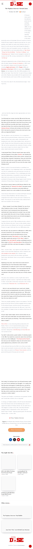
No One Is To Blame (21, 52)
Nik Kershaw (24, 423)
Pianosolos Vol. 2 (24, 283)
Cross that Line (26, 329)
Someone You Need (17, 186)
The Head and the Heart (23, 339)
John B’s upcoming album (15, 242)
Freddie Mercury (6, 423)
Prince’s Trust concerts (21, 350)
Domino (20, 154)
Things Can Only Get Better (8, 52)
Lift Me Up (4, 58)
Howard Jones (13, 423)
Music (12, 418)
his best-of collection (18, 63)
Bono (14, 421)
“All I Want (20, 238)
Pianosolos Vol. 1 (13, 283)
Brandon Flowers (20, 421)
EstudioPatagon (21, 545)
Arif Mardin (9, 421)
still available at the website (8, 253)
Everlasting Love (6, 54)
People (20, 67)
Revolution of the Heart (7, 69)
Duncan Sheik (27, 421)
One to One (4, 324)
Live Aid (19, 423)
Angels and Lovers (10, 67)
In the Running (16, 329)
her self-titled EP (12, 240)
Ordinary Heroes (5, 128)
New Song (27, 50)
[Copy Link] (16, 444)
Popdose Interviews (19, 418)
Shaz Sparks (15, 236)
